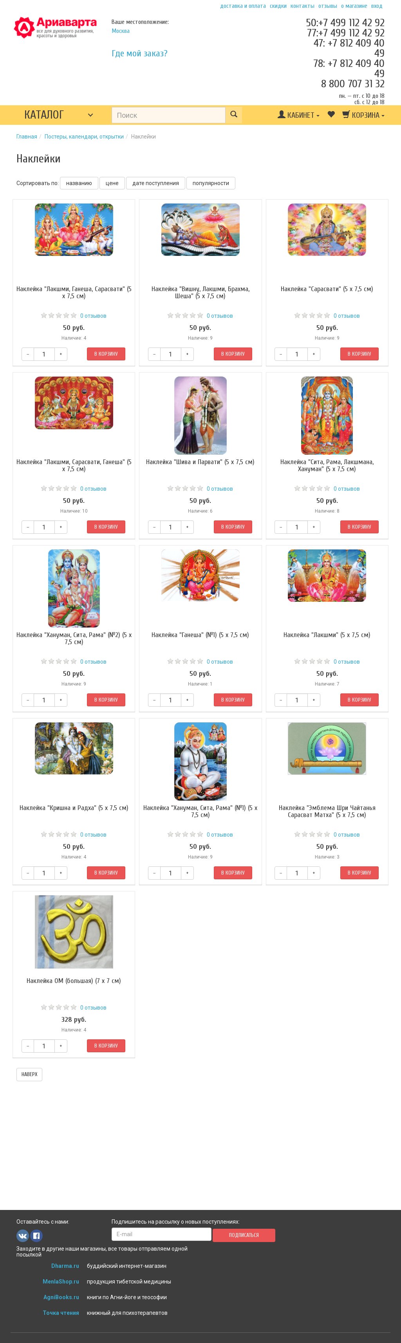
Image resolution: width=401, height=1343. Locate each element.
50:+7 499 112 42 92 (345, 22)
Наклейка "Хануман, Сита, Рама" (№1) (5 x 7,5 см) (200, 811)
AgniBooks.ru (61, 1297)
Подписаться (244, 1235)
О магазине (354, 5)
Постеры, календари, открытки (84, 136)
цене (112, 183)
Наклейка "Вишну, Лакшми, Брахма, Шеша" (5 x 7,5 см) (200, 292)
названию (79, 183)
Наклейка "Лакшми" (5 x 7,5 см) (327, 635)
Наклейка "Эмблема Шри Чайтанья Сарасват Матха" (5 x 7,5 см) (327, 811)
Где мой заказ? (140, 53)
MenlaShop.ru (61, 1281)
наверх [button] (29, 1074)
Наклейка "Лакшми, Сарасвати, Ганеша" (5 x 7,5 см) (74, 465)
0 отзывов (93, 316)
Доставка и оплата (243, 5)
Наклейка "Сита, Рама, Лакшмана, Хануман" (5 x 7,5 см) (327, 465)
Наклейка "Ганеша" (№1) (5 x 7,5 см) (200, 635)
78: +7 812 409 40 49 (349, 68)
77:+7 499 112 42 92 (346, 33)
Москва (121, 30)
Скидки (278, 5)
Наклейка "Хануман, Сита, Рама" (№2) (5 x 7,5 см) (74, 638)
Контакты (302, 5)
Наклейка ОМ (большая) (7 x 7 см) (74, 981)
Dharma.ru (65, 1266)
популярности (211, 183)
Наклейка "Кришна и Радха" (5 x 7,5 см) (74, 808)
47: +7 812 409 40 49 (349, 48)
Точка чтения (61, 1313)
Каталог (44, 115)
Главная (26, 136)
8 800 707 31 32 (353, 83)
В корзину (106, 354)
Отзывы (327, 5)
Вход (377, 5)
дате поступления (155, 183)
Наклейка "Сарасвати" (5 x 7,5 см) (327, 289)
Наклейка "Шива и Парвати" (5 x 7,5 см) (200, 462)
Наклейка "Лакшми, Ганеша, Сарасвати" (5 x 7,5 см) (74, 292)
